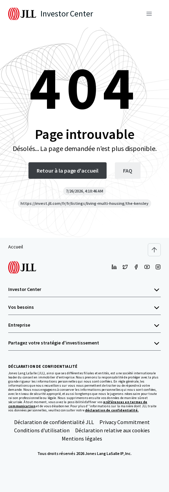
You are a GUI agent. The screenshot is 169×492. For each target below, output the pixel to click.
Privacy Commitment (124, 422)
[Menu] (149, 13)
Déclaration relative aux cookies (112, 430)
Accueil (15, 247)
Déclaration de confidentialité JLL (54, 422)
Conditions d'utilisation (42, 430)
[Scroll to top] (154, 249)
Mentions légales (82, 438)
